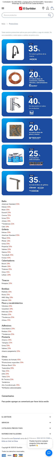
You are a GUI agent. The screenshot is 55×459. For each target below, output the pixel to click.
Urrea (6, 218)
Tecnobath (7, 255)
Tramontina (8, 368)
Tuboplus (5, 343)
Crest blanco (8, 329)
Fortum (6, 258)
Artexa (6, 221)
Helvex (6, 207)
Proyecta (7, 246)
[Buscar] (49, 15)
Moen (6, 210)
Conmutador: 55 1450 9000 (12, 2)
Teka (5, 371)
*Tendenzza (8, 224)
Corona (6, 215)
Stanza (6, 252)
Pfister (6, 241)
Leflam (6, 275)
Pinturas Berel (9, 365)
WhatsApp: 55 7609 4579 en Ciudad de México (28, 3)
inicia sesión (44, 401)
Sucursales (48, 2)
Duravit (6, 212)
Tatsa (6, 377)
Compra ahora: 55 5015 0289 (33, 2)
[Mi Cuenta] (47, 8)
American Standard (10, 235)
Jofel (5, 374)
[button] (43, 8)
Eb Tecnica (7, 379)
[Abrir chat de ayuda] (49, 453)
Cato (5, 227)
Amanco (5, 340)
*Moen (6, 238)
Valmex (6, 249)
